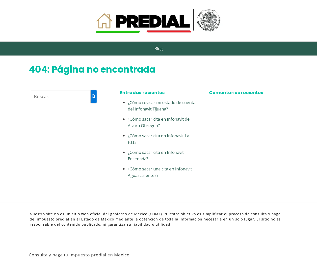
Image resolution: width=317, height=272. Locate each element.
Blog (159, 48)
